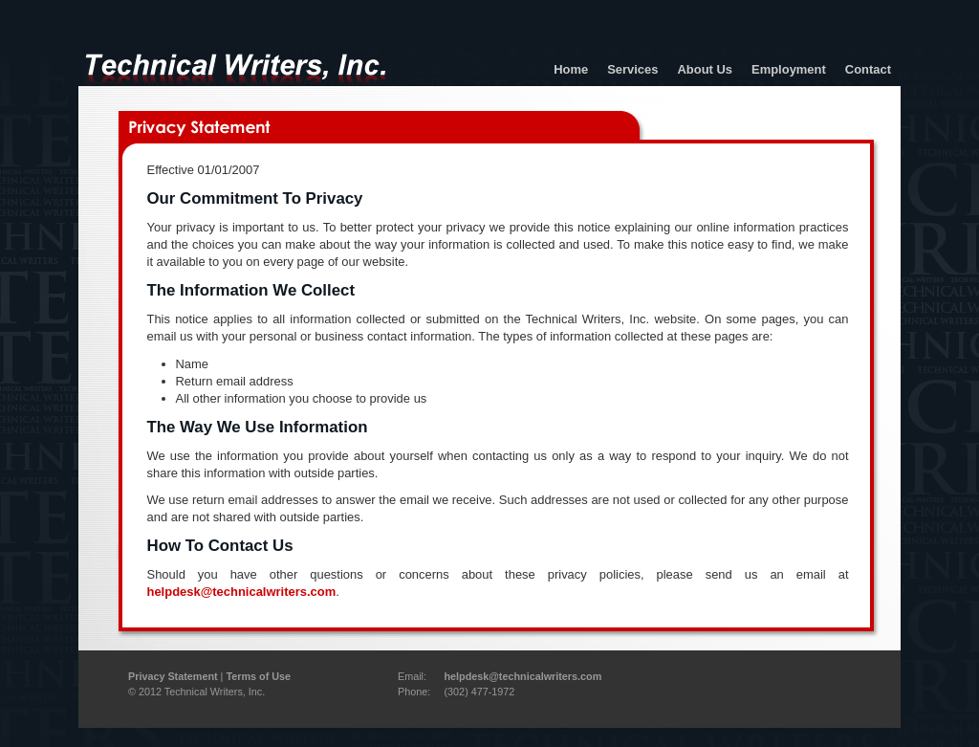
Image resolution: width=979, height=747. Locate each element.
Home (571, 69)
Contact (868, 69)
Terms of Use (258, 676)
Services (632, 69)
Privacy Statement (173, 676)
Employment (788, 69)
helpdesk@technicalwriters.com (242, 591)
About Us (704, 69)
